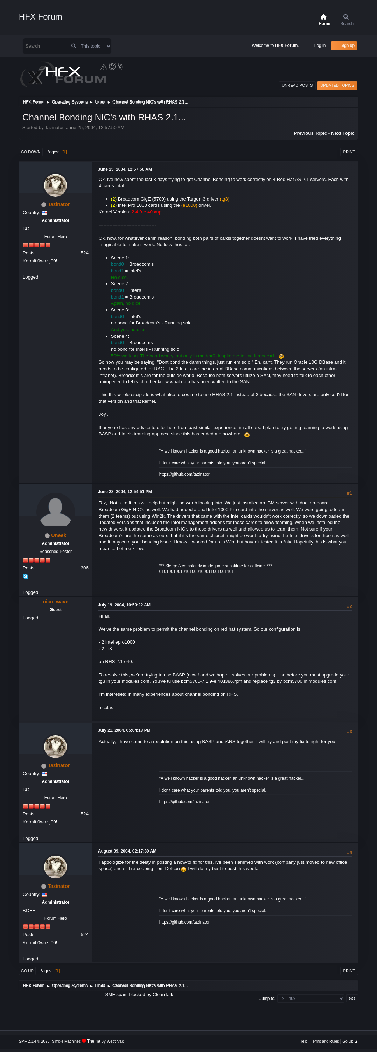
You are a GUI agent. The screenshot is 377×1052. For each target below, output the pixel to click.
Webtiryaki (115, 1041)
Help (303, 1041)
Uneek (58, 535)
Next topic (343, 133)
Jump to (266, 998)
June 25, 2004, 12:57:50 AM (125, 169)
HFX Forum (40, 16)
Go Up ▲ (350, 1041)
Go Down (31, 152)
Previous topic (310, 133)
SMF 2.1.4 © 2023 (34, 1041)
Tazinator (59, 204)
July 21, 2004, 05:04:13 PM (124, 730)
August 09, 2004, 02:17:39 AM (127, 851)
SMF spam (116, 994)
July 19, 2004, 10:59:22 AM (124, 605)
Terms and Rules (325, 1041)
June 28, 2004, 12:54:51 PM (125, 491)
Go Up (27, 971)
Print (349, 152)
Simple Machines (66, 1041)
